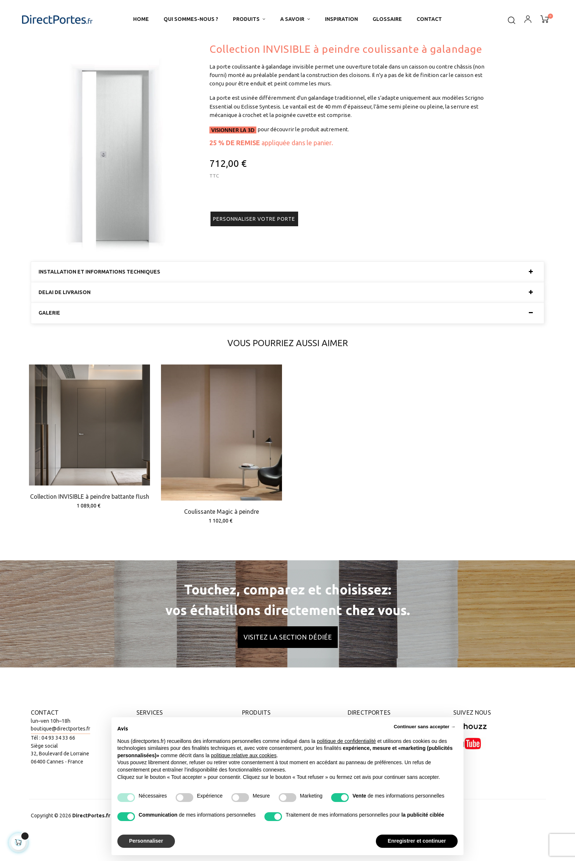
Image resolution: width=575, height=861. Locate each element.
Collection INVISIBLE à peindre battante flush (89, 525)
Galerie (49, 341)
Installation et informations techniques (99, 300)
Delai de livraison (65, 321)
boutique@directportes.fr (60, 757)
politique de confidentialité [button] (346, 741)
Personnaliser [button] (146, 841)
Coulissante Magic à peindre (221, 540)
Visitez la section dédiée (287, 665)
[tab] (287, 300)
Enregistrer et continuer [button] (417, 841)
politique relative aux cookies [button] (243, 755)
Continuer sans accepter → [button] (424, 726)
